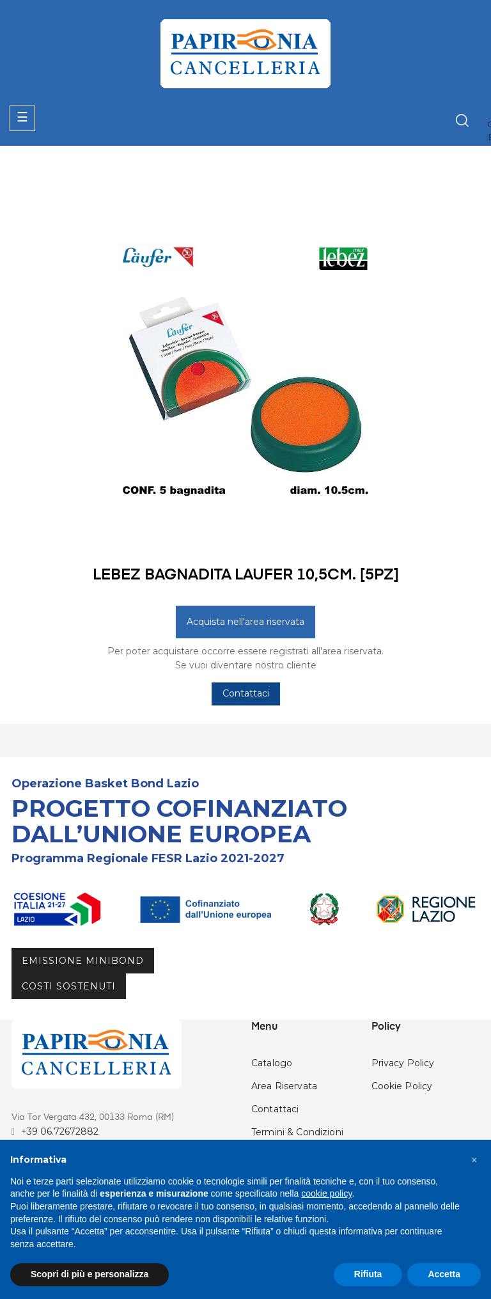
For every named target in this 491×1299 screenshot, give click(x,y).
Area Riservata (284, 1086)
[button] (474, 1160)
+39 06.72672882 (59, 1131)
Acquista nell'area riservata (245, 621)
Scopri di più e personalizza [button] (89, 1274)
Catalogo (271, 1063)
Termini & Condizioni (297, 1132)
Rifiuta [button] (368, 1274)
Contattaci (245, 693)
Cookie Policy (402, 1086)
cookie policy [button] (326, 1193)
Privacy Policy (403, 1063)
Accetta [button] (444, 1274)
